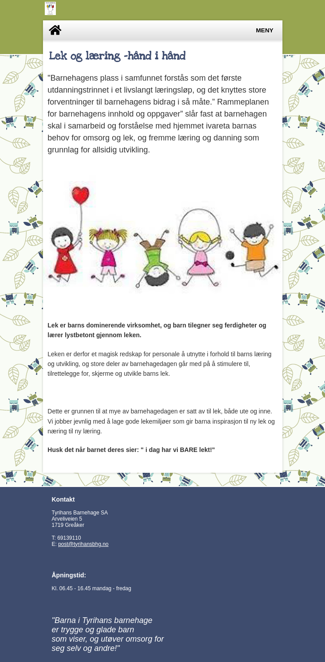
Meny (264, 30)
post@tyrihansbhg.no (83, 544)
